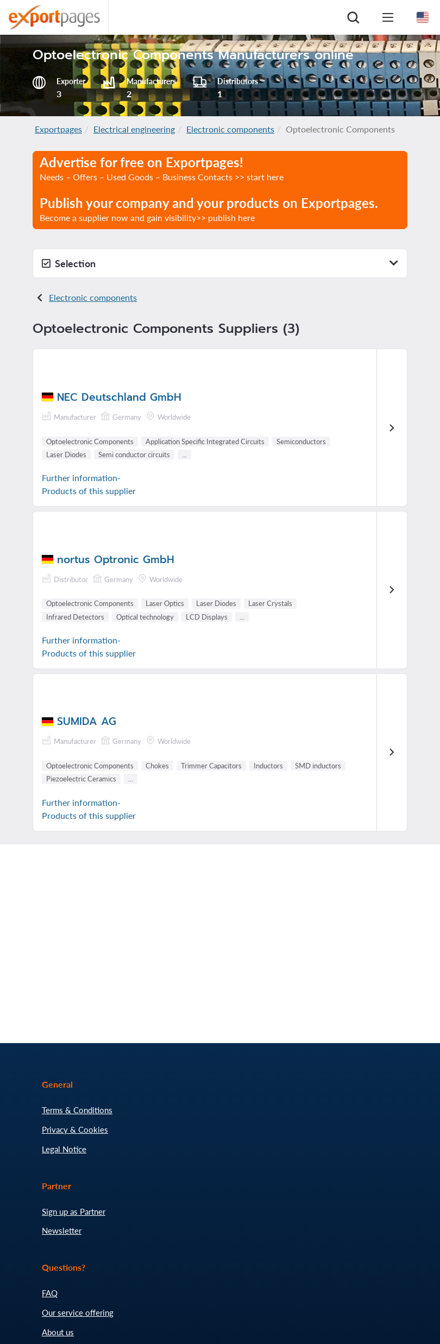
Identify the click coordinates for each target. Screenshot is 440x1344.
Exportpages (58, 129)
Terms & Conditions (77, 1110)
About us (58, 1332)
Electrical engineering (134, 129)
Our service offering (78, 1312)
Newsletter (61, 1230)
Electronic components (230, 129)
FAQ (50, 1293)
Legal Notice (64, 1149)
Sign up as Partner (73, 1211)
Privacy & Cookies (75, 1129)
